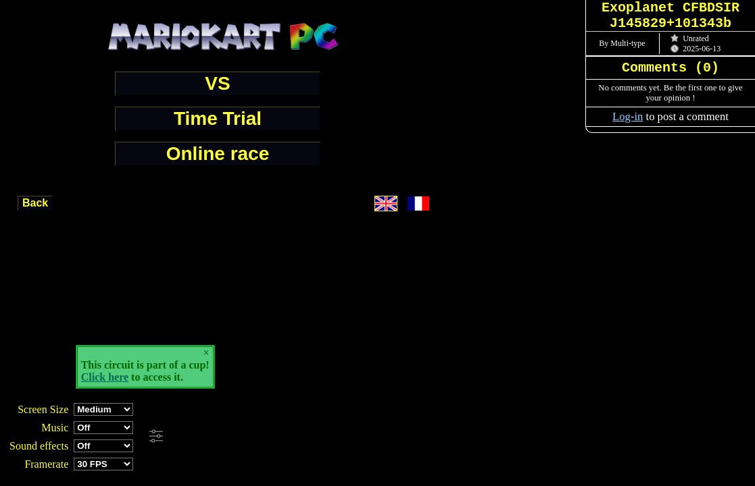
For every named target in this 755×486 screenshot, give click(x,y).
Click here (104, 377)
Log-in (627, 116)
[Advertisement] (368, 436)
